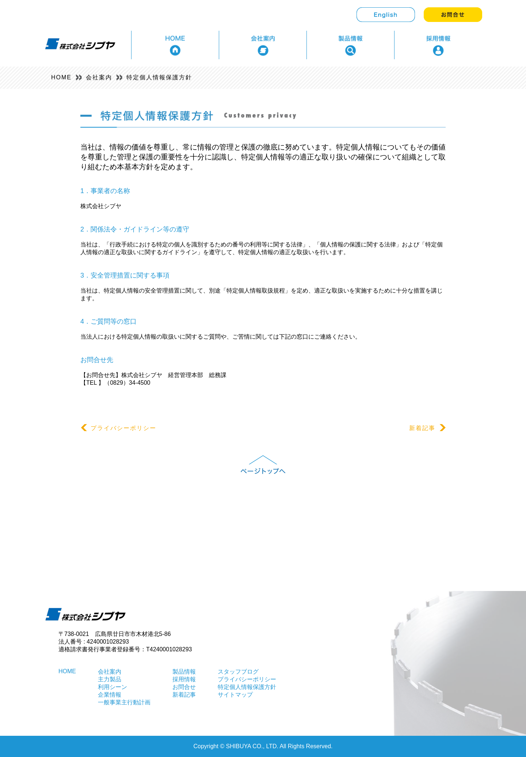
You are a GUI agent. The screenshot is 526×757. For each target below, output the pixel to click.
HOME (61, 77)
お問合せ (184, 687)
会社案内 (99, 77)
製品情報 (184, 672)
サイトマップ (235, 695)
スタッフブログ (238, 672)
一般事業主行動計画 (124, 702)
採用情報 (184, 679)
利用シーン (112, 687)
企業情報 (109, 695)
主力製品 (109, 679)
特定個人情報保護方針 (159, 77)
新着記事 (427, 428)
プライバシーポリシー (118, 428)
